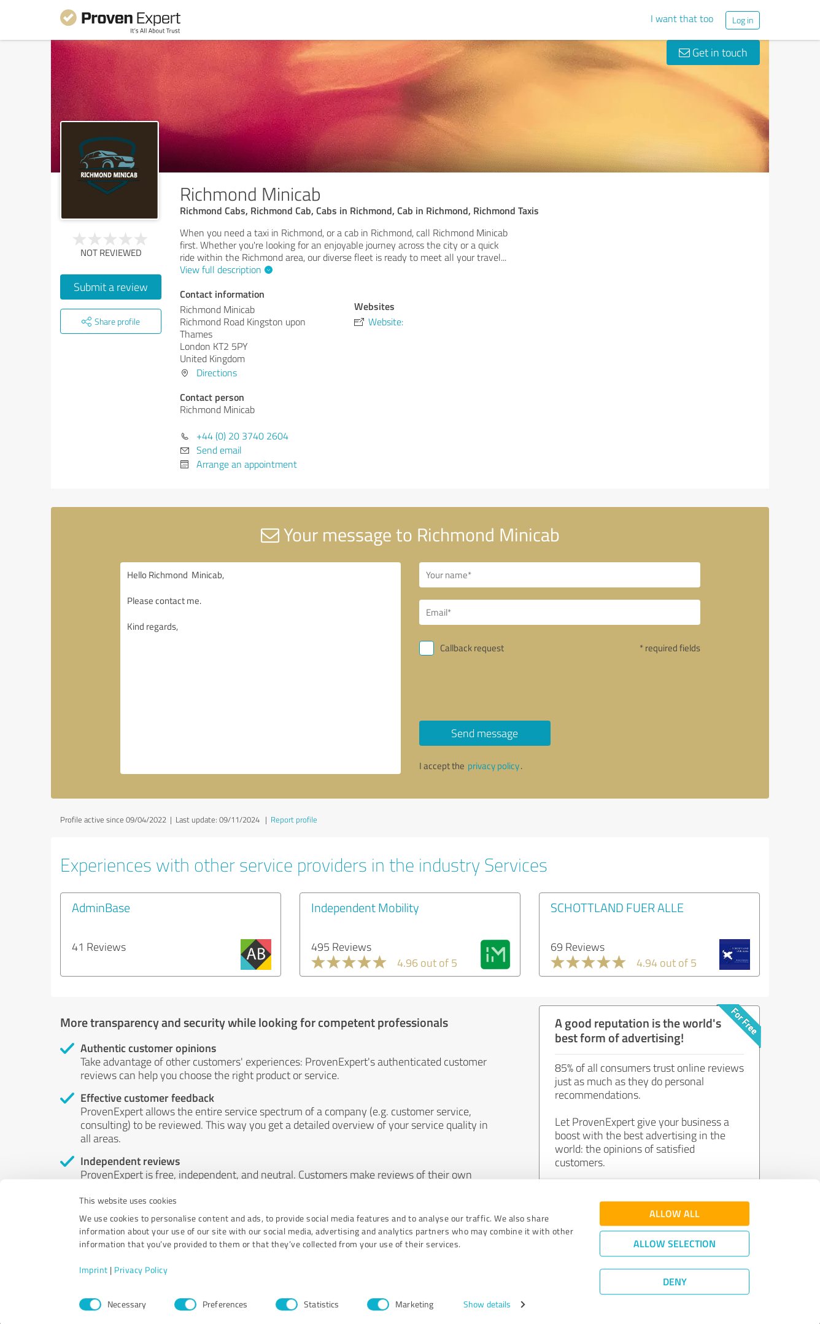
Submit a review (111, 286)
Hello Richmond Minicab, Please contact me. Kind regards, (260, 668)
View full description (224, 269)
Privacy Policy (141, 1266)
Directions (216, 372)
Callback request (472, 647)
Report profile (294, 819)
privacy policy (493, 765)
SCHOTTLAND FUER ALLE (617, 907)
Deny (675, 1278)
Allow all (674, 1210)
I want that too (682, 18)
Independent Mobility (365, 907)
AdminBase (101, 907)
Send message (484, 733)
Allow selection (674, 1240)
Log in (742, 20)
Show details (487, 1301)
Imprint (93, 1266)
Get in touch (713, 52)
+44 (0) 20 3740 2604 (242, 436)
